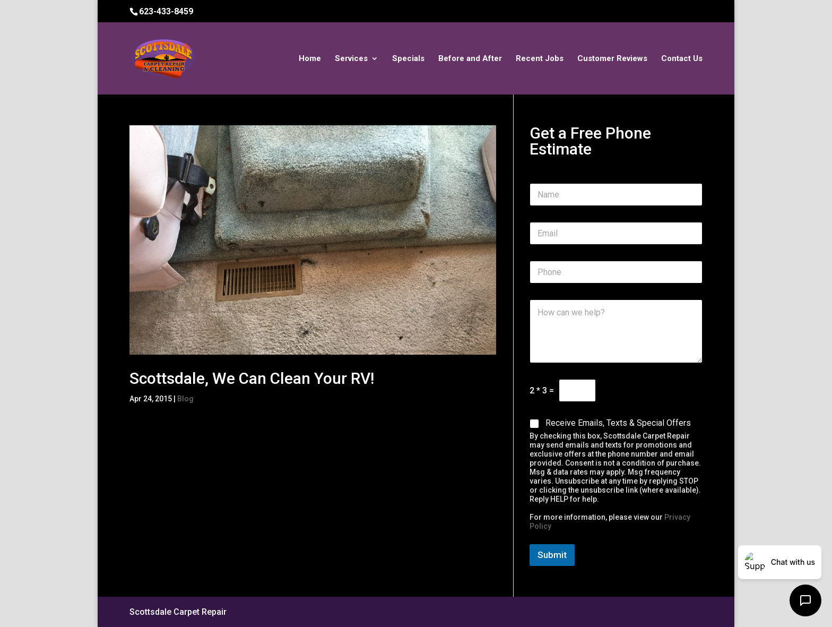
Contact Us (682, 59)
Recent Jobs (540, 59)
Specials (408, 59)
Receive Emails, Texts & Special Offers (618, 423)
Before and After (470, 59)
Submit (552, 554)
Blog (185, 398)
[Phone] (616, 272)
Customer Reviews (612, 59)
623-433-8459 (166, 11)
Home (310, 59)
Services (351, 59)
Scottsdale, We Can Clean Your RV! (251, 378)
